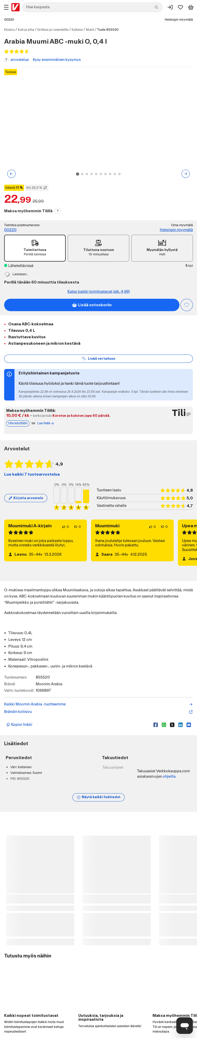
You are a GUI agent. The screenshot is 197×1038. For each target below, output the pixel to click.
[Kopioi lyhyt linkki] (77, 725)
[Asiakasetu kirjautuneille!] (186, 305)
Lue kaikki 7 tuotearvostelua (32, 474)
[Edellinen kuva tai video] (11, 174)
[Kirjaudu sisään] (170, 7)
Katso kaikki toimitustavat (98, 291)
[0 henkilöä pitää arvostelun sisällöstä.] (65, 527)
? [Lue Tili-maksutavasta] (58, 211)
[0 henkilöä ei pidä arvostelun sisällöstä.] (77, 527)
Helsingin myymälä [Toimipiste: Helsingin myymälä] (176, 230)
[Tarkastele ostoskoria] (191, 7)
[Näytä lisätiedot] (98, 797)
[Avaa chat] (184, 1025)
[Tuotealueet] (6, 7)
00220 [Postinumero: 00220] (9, 19)
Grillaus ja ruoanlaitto (53, 29)
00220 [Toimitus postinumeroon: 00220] (10, 230)
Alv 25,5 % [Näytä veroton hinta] (36, 188)
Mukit (90, 29)
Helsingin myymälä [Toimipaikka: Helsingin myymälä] (179, 19)
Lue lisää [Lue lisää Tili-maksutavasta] (45, 423)
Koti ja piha (26, 29)
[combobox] (92, 7)
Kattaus (77, 29)
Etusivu (9, 29)
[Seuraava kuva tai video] (185, 174)
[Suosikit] (180, 7)
